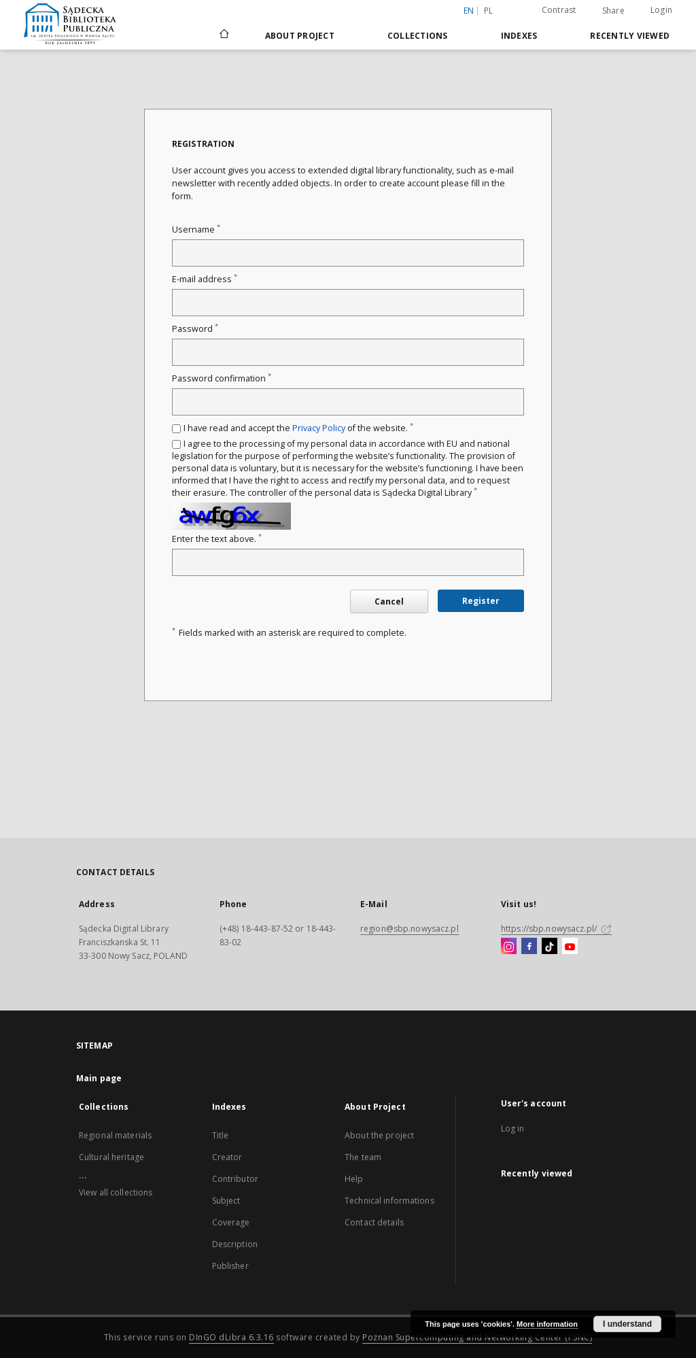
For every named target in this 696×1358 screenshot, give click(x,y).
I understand (627, 1324)
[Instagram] (509, 946)
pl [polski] (488, 10)
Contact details (374, 1222)
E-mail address (204, 279)
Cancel (389, 601)
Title (220, 1135)
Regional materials (115, 1135)
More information (547, 1324)
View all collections (115, 1192)
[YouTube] (570, 946)
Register (481, 601)
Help (354, 1179)
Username (196, 229)
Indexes (519, 35)
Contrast (559, 10)
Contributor (235, 1179)
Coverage (231, 1222)
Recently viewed (629, 35)
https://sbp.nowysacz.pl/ (556, 928)
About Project (299, 35)
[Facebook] (529, 946)
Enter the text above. (217, 539)
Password (195, 329)
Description (235, 1244)
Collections (417, 35)
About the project (379, 1135)
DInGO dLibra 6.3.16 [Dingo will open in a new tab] (231, 1337)
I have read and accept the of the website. (298, 428)
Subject (226, 1200)
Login (661, 10)
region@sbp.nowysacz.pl (409, 928)
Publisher (230, 1266)
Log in (513, 1128)
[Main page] (223, 35)
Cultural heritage (111, 1157)
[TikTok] (549, 946)
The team (363, 1157)
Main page (99, 1078)
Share (613, 10)
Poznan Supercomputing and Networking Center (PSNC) (477, 1337)
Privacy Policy (318, 428)
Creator (227, 1157)
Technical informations (389, 1200)
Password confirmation (221, 378)
